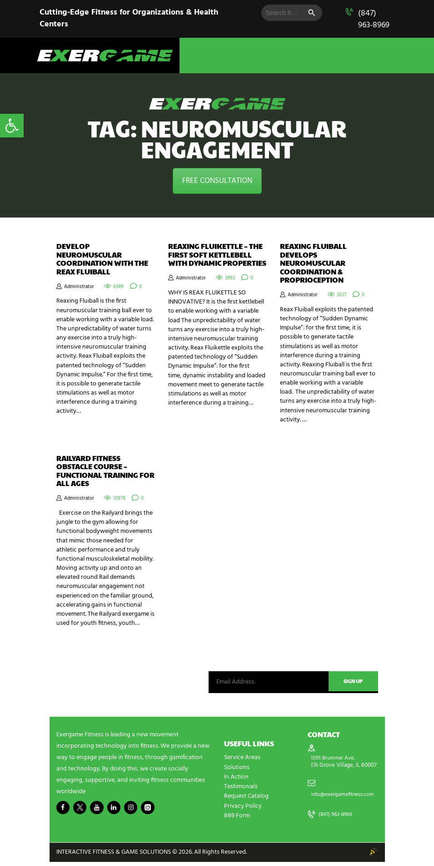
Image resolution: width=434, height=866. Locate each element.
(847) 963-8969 (373, 19)
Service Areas (242, 762)
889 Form (237, 820)
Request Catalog (246, 800)
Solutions (236, 772)
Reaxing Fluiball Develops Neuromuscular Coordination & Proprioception (313, 263)
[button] (12, 125)
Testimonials (241, 791)
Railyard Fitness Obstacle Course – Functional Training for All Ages (105, 473)
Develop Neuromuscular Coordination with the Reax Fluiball (102, 259)
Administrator (79, 287)
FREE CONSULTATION (217, 181)
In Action (236, 781)
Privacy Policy (243, 810)
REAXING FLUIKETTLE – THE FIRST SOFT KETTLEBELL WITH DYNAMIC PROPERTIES (217, 254)
